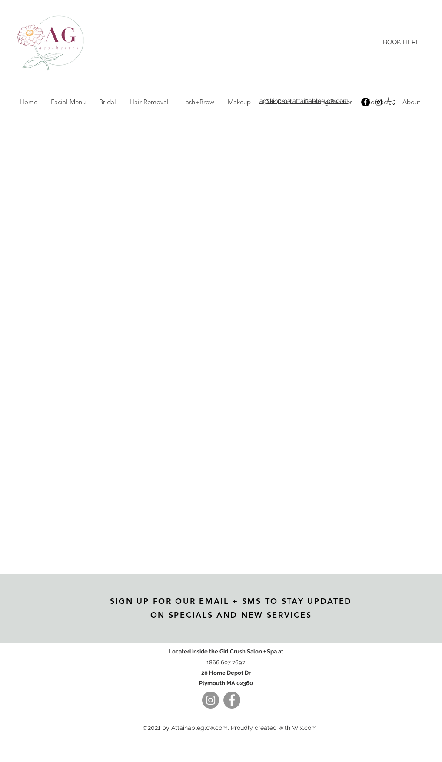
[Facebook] (365, 102)
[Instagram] (378, 102)
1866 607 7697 (225, 662)
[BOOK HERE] (401, 42)
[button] (391, 100)
